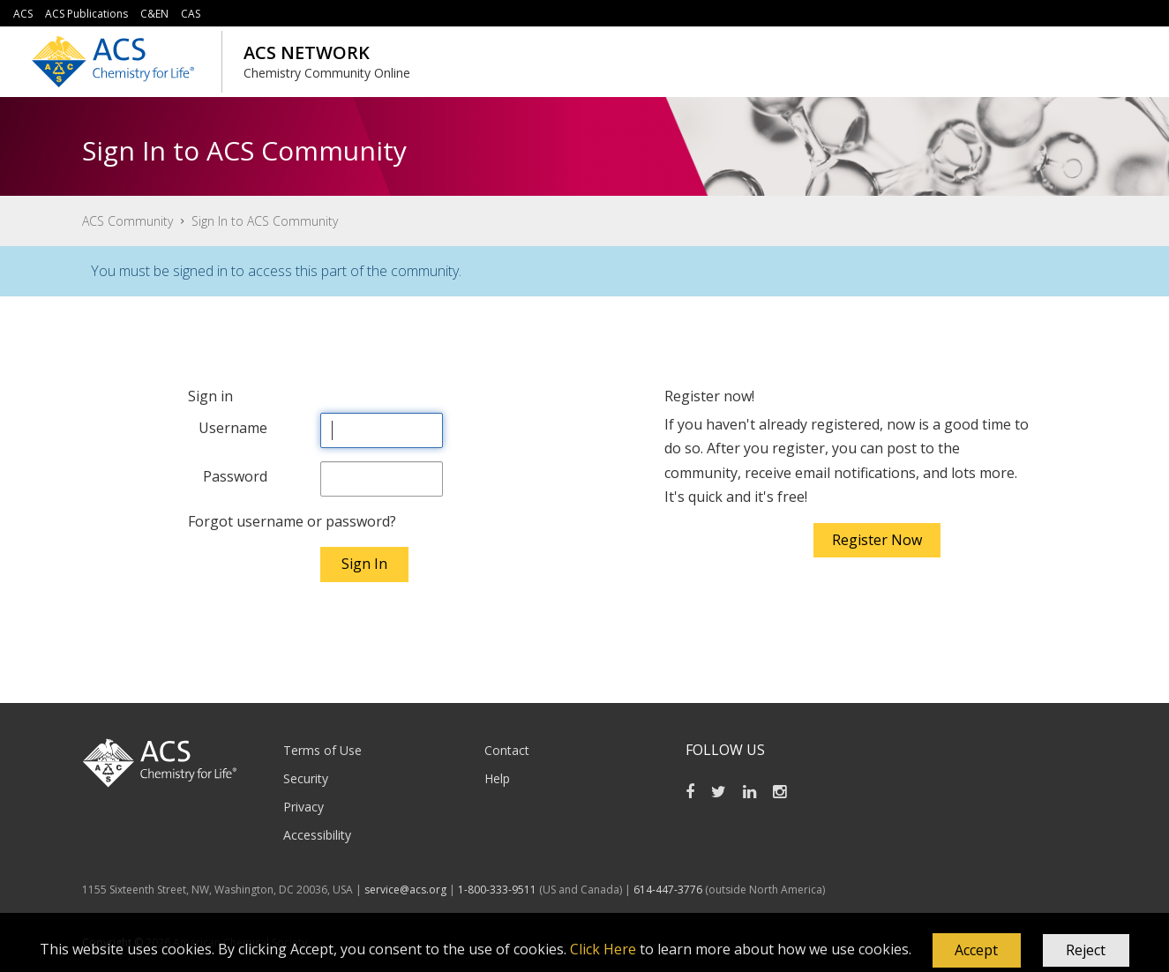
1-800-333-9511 (497, 889)
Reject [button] (1085, 950)
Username (233, 427)
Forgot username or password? (292, 521)
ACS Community (127, 221)
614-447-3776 (669, 889)
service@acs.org (405, 889)
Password (235, 476)
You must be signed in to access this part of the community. (276, 270)
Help (497, 778)
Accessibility (317, 834)
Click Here (603, 949)
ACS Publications (86, 13)
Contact (506, 750)
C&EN (154, 13)
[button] (977, 950)
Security (305, 778)
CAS (190, 13)
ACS (23, 13)
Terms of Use (322, 750)
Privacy (303, 806)
